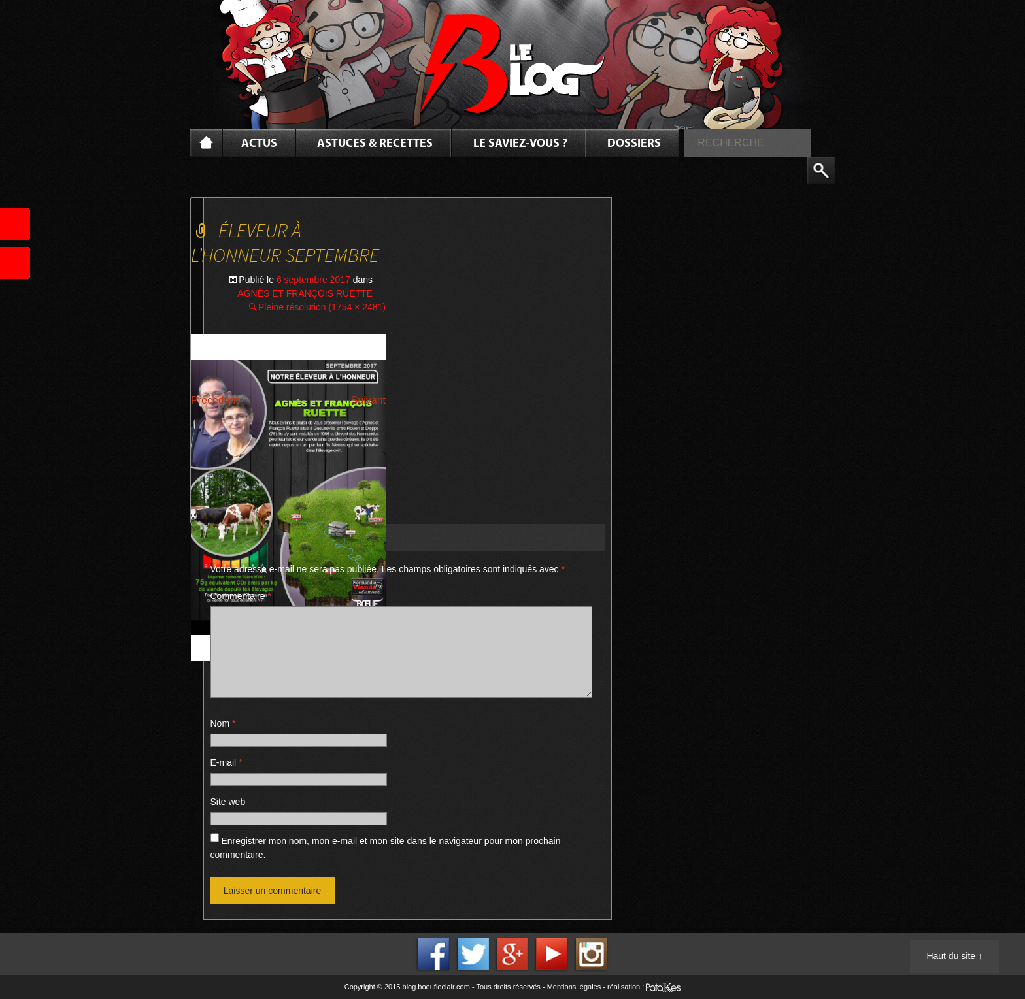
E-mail (226, 762)
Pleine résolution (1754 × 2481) (322, 307)
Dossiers (634, 144)
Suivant (368, 400)
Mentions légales (574, 987)
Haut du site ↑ (954, 956)
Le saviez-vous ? (520, 144)
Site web (228, 801)
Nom (223, 723)
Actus (259, 144)
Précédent (215, 400)
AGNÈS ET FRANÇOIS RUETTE (305, 293)
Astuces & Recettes (375, 144)
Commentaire (240, 596)
